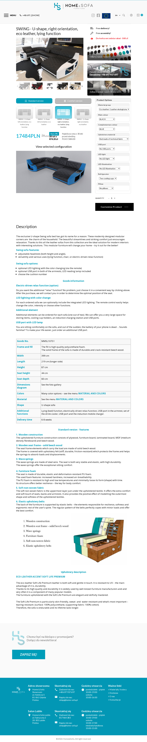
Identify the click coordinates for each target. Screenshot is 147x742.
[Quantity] (111, 198)
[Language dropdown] (116, 15)
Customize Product (111, 207)
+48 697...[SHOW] (29, 15)
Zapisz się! (28, 654)
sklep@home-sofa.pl (68, 700)
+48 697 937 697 (67, 692)
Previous (17, 86)
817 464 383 (65, 717)
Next (82, 86)
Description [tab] (26, 226)
